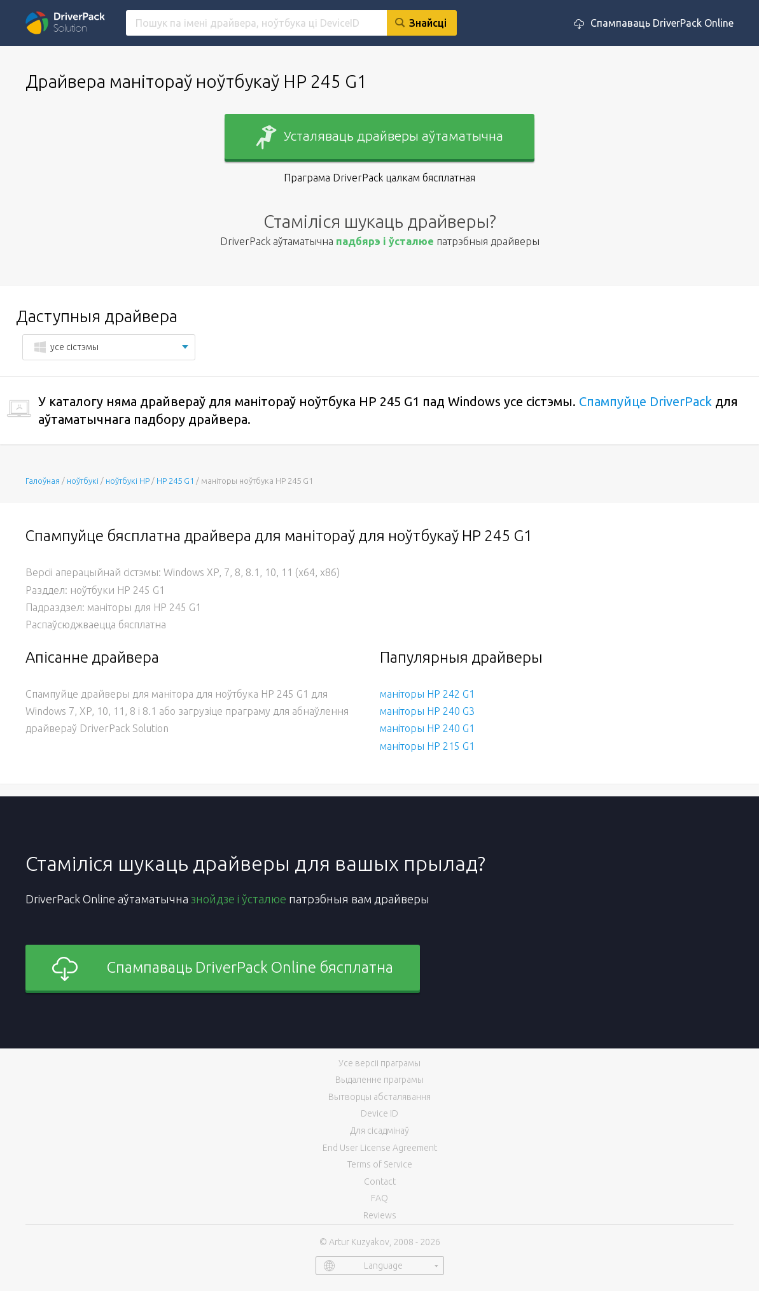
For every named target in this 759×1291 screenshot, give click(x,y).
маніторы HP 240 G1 (427, 728)
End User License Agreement (380, 1148)
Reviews (379, 1215)
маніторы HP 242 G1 (427, 694)
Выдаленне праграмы (379, 1080)
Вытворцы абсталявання (379, 1097)
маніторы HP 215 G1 (427, 746)
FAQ (379, 1198)
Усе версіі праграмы (379, 1063)
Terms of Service (379, 1164)
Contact (380, 1181)
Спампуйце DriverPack (645, 401)
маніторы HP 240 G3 (427, 711)
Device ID (379, 1113)
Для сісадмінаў (379, 1130)
